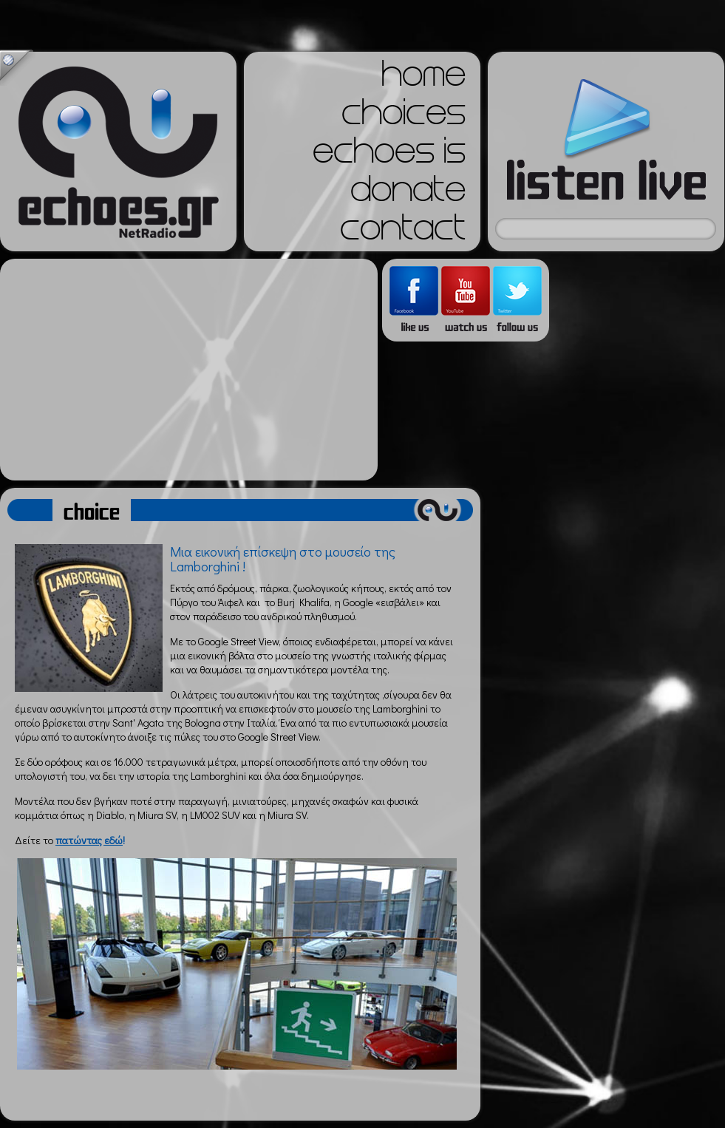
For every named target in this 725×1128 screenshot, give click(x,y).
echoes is (389, 155)
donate (408, 193)
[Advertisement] (188, 369)
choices (403, 116)
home (423, 78)
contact (403, 232)
